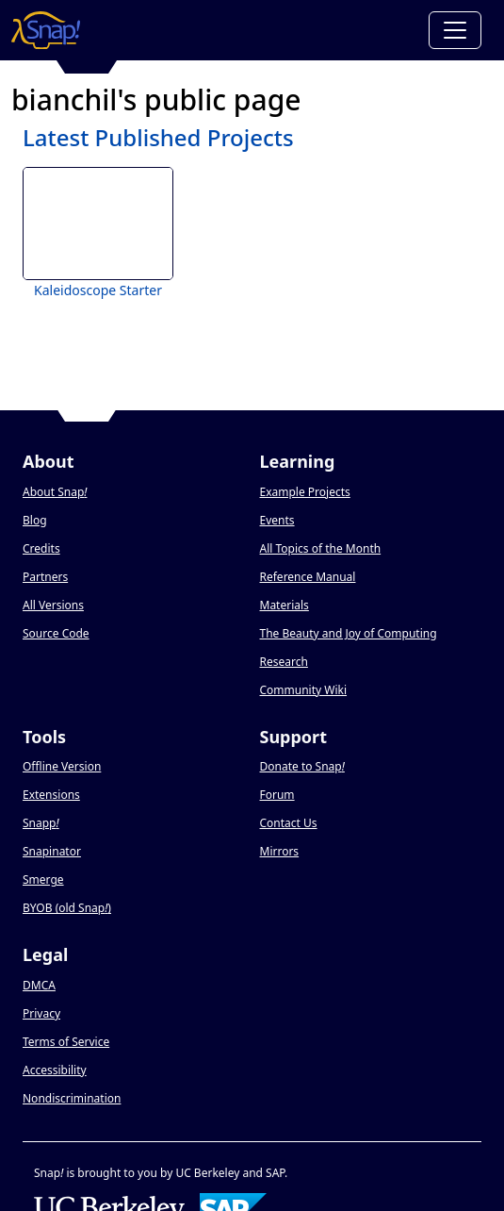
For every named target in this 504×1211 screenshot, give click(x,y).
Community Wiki (304, 690)
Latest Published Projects (158, 137)
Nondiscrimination (72, 1098)
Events (277, 520)
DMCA (39, 985)
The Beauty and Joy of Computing (348, 633)
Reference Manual (308, 577)
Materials (284, 605)
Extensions (51, 795)
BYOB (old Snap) (67, 908)
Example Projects (305, 492)
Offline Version (62, 766)
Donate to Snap (302, 766)
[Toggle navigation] (455, 30)
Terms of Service (66, 1042)
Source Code (56, 633)
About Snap (55, 492)
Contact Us (288, 823)
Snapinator (52, 851)
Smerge (43, 879)
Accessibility (55, 1070)
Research (284, 662)
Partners (45, 577)
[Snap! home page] (45, 30)
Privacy (41, 1013)
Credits (41, 548)
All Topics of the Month (321, 548)
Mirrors (280, 851)
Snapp (41, 823)
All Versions (53, 605)
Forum (277, 795)
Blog (35, 520)
